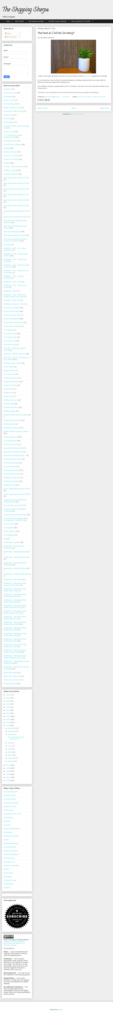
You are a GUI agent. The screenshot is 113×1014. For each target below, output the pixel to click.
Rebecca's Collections (11, 865)
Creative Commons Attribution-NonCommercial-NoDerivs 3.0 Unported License (14, 943)
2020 (8, 701)
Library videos (9, 367)
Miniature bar (8, 396)
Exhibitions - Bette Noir (12, 300)
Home (8, 21)
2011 (8, 765)
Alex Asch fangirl (10, 104)
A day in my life (9, 100)
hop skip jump (8, 810)
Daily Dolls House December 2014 (16, 183)
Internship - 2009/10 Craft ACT (15, 354)
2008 (8, 774)
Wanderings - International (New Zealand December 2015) (15, 606)
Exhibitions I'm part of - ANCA (14, 304)
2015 (8, 716)
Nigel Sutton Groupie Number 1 (15, 455)
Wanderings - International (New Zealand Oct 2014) (15, 645)
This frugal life (9, 528)
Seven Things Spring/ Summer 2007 (16, 489)
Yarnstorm (7, 888)
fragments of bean (10, 806)
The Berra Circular (10, 880)
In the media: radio (10, 337)
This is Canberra (10, 531)
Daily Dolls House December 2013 (16, 178)
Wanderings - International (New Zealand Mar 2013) (15, 618)
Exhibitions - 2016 (10, 291)
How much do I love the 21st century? (56, 33)
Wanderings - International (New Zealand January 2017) (15, 612)
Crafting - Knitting (10, 170)
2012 (8, 725)
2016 (8, 713)
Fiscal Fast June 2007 (12, 308)
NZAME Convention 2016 (13, 459)
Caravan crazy (9, 132)
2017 (8, 710)
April (10, 752)
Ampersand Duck (10, 795)
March (10, 755)
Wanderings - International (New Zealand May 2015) (15, 629)
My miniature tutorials (36, 21)
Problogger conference (12, 477)
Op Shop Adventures (11, 470)
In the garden (8, 330)
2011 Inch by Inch (10, 93)
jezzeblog (7, 825)
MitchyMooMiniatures (11, 843)
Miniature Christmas (11, 407)
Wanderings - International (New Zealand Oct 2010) (15, 640)
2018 (8, 707)
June (10, 746)
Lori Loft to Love (9, 374)
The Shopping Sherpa (25, 10)
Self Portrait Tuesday (11, 481)
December (12, 728)
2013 (8, 722)
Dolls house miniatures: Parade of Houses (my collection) (15, 240)
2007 (8, 777)
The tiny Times (9, 524)
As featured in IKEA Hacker (13, 111)
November (12, 731)
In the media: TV (10, 341)
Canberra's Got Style (11, 803)
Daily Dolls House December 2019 (16, 200)
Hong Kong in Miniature (12, 326)
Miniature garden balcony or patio (16, 415)
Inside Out (7, 821)
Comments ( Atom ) (78, 114)
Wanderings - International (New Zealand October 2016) (15, 651)
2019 (8, 704)
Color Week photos (11, 141)
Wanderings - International (13, 579)
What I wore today (10, 672)
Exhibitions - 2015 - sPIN (12, 282)
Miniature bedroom (10, 400)
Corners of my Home (11, 155)
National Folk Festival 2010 (13, 452)
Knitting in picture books (12, 363)
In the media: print (10, 333)
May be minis (8, 389)
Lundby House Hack (11, 378)
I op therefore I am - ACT (12, 814)
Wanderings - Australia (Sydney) (15, 568)
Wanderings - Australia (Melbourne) (16, 557)
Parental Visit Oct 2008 (12, 474)
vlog (5, 539)
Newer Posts (42, 108)
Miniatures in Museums (12, 428)
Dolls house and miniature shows (15, 217)
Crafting (7, 163)
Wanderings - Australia (12, 542)
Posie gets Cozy (9, 862)
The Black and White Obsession (15, 515)
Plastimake (87, 76)
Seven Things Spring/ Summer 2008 (16, 494)
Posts (8, 33)
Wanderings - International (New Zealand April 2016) (15, 590)
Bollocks (7, 118)
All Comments (10, 37)
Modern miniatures (100, 97)
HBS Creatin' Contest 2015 (13, 322)
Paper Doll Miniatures (11, 854)
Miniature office (9, 424)
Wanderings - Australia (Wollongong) (17, 574)
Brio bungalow (9, 122)
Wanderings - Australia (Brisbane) (16, 552)
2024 (8, 695)
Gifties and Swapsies (11, 319)
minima (6, 840)
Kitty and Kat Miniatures (12, 828)
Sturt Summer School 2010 (13, 505)
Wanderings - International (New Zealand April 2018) (15, 595)
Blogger (60, 1009)
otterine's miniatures (11, 851)
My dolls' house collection (57, 21)
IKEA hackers (8, 817)
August (10, 734)
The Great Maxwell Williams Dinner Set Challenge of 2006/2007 (16, 519)
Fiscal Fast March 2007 (12, 315)
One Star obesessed (11, 463)
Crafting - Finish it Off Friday (14, 167)
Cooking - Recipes (10, 152)
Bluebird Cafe (9, 115)
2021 (8, 698)
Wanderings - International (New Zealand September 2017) (15, 657)
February (11, 758)
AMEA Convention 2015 (12, 107)
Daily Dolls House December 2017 (16, 194)
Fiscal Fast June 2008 (12, 311)
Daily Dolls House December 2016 (16, 189)
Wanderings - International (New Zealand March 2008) (15, 623)
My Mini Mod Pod (10, 847)
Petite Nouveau (9, 858)
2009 (8, 771)
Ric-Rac (6, 869)
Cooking (7, 148)
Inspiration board (10, 345)
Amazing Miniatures (11, 792)
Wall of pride (19, 21)
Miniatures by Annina (11, 836)
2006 (8, 780)
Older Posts (104, 108)
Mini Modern (8, 832)
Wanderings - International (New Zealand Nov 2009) (15, 634)
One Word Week (10, 466)
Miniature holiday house (12, 420)
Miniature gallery (10, 411)
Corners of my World (11, 159)
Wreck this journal (10, 683)
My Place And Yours (11, 444)
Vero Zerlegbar (9, 535)
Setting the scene (10, 485)
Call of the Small (9, 799)
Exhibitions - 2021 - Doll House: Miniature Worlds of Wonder (15, 296)
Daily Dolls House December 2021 (16, 211)
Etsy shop (7, 244)
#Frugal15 (7, 89)
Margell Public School (11, 382)
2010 (8, 768)
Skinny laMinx (8, 873)
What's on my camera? (12, 680)
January (11, 761)
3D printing (8, 96)
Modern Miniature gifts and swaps (16, 431)
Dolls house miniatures (85, 97)
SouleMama (8, 877)
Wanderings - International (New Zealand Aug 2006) (15, 601)
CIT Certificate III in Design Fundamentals (13, 136)
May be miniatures (10, 385)
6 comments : (66, 97)
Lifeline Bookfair (9, 370)
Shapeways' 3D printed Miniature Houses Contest (15, 501)
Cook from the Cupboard (12, 144)
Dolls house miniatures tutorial (14, 235)
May (9, 749)
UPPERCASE (8, 884)
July (9, 743)
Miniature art (8, 393)
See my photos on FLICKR (80, 21)
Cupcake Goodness (11, 174)
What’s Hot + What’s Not (12, 676)
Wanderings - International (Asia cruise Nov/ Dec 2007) (15, 584)
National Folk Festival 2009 (13, 448)
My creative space (10, 441)
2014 (8, 719)
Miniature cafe (9, 404)
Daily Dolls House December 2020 (16, 206)
